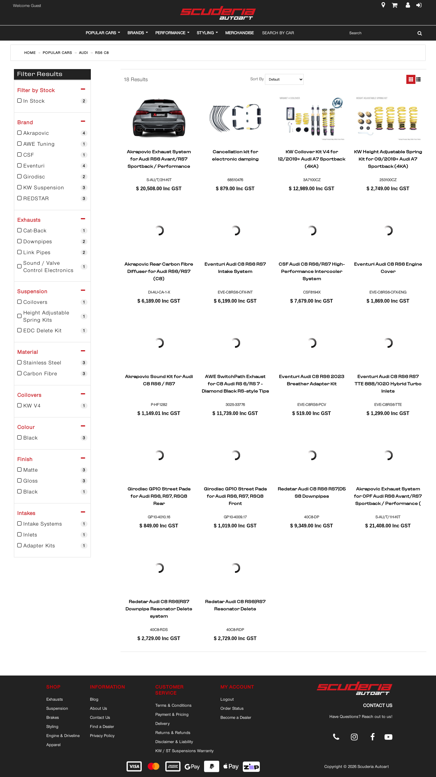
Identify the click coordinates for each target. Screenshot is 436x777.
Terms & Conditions (173, 705)
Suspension (57, 708)
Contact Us (100, 717)
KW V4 (52, 406)
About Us (98, 708)
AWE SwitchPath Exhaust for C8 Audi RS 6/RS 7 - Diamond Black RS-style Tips (235, 383)
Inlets (52, 535)
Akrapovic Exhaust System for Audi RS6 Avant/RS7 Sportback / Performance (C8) (159, 159)
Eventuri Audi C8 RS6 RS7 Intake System (235, 268)
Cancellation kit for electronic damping (235, 156)
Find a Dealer (102, 726)
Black (52, 438)
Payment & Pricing (172, 714)
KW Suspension (52, 187)
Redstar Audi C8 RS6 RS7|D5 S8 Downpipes (312, 493)
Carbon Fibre (52, 373)
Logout (227, 699)
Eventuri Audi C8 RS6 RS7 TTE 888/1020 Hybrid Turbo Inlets (388, 383)
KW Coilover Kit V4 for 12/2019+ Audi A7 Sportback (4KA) (311, 159)
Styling (52, 726)
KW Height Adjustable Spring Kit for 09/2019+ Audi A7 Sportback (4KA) (388, 159)
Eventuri (52, 166)
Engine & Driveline (63, 735)
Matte (52, 470)
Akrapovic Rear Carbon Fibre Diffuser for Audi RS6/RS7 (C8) (158, 271)
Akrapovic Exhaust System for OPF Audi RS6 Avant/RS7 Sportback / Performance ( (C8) (388, 496)
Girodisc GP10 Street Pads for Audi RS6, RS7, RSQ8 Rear (158, 496)
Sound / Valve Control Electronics (52, 266)
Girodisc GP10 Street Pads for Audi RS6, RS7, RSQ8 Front (235, 496)
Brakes (52, 717)
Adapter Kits (52, 546)
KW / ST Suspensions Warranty (184, 750)
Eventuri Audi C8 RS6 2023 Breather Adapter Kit (311, 380)
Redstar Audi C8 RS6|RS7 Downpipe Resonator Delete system (158, 608)
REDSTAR (52, 198)
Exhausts (54, 699)
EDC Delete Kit (52, 330)
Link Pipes (52, 252)
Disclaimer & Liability (174, 741)
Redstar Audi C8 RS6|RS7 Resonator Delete (235, 605)
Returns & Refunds (172, 732)
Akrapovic (52, 133)
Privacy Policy (102, 735)
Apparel (53, 744)
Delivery (162, 723)
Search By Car (278, 32)
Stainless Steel (52, 363)
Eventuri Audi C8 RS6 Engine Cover (388, 268)
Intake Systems (52, 524)
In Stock (52, 101)
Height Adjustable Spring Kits (52, 316)
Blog (94, 699)
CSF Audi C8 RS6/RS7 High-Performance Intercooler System (312, 271)
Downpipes (52, 241)
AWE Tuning (52, 144)
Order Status (232, 708)
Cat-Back (52, 230)
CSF (52, 155)
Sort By (257, 79)
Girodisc (52, 177)
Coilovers (52, 302)
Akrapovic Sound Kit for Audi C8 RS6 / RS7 (159, 380)
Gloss (52, 481)
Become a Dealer (235, 717)
